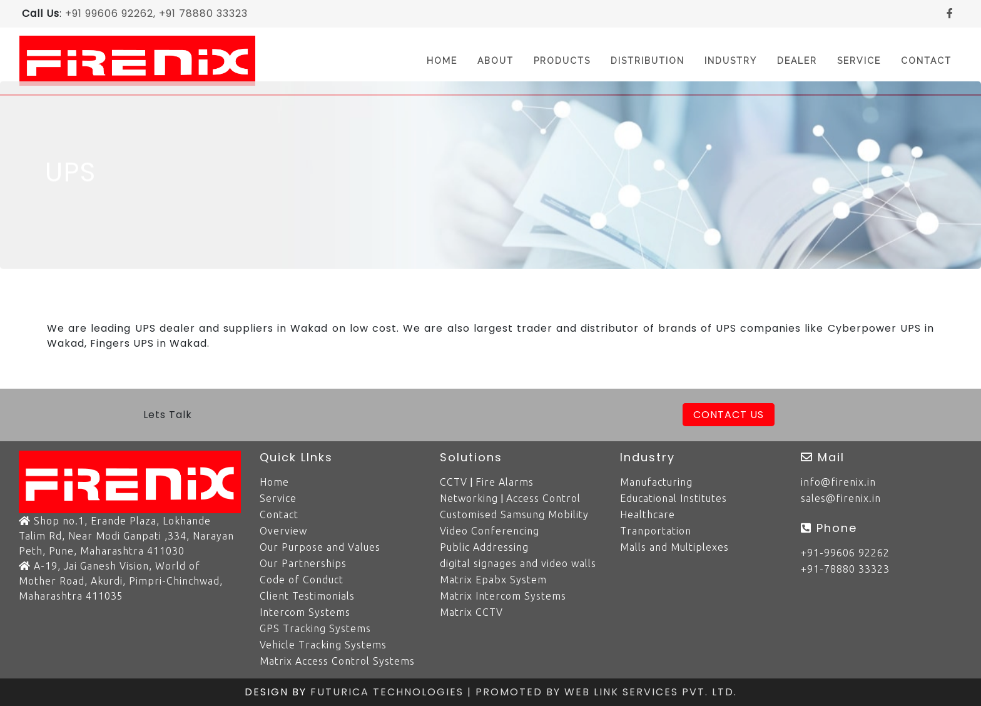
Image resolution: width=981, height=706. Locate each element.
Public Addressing (484, 547)
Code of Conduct (301, 579)
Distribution (647, 61)
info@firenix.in (838, 482)
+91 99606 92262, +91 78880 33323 (156, 13)
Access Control (543, 498)
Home (447, 60)
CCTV (453, 482)
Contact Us (728, 414)
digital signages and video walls (518, 563)
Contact (926, 61)
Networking (469, 498)
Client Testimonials (307, 595)
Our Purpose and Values (320, 547)
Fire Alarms (504, 482)
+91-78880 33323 (845, 569)
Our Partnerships (303, 563)
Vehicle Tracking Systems (323, 644)
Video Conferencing (489, 530)
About (495, 61)
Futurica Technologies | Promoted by (437, 692)
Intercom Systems (305, 612)
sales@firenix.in (841, 498)
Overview (283, 530)
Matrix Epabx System (493, 579)
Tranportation (655, 530)
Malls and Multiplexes (674, 547)
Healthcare (647, 514)
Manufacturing (656, 482)
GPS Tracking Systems (315, 628)
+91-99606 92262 (845, 552)
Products (562, 61)
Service (859, 61)
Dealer (797, 61)
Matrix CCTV (471, 612)
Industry (730, 61)
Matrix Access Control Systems (337, 661)
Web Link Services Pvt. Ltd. (650, 692)
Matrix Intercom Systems (503, 595)
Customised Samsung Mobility (514, 514)
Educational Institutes (673, 498)
